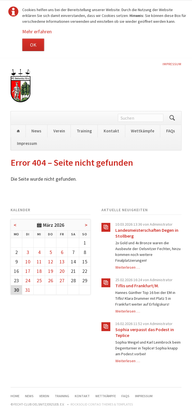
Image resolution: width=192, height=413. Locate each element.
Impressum (172, 64)
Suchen (172, 118)
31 (27, 290)
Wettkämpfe (142, 131)
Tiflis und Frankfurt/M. (137, 285)
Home (18, 131)
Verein (59, 131)
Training (84, 131)
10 (27, 261)
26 (50, 280)
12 (50, 261)
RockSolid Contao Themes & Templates (102, 404)
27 (61, 280)
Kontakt (111, 131)
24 (27, 280)
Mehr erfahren (37, 31)
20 (61, 271)
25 (39, 280)
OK (33, 45)
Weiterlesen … (127, 267)
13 (61, 261)
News (36, 131)
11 (39, 261)
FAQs (170, 131)
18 (39, 271)
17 (27, 271)
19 (50, 271)
